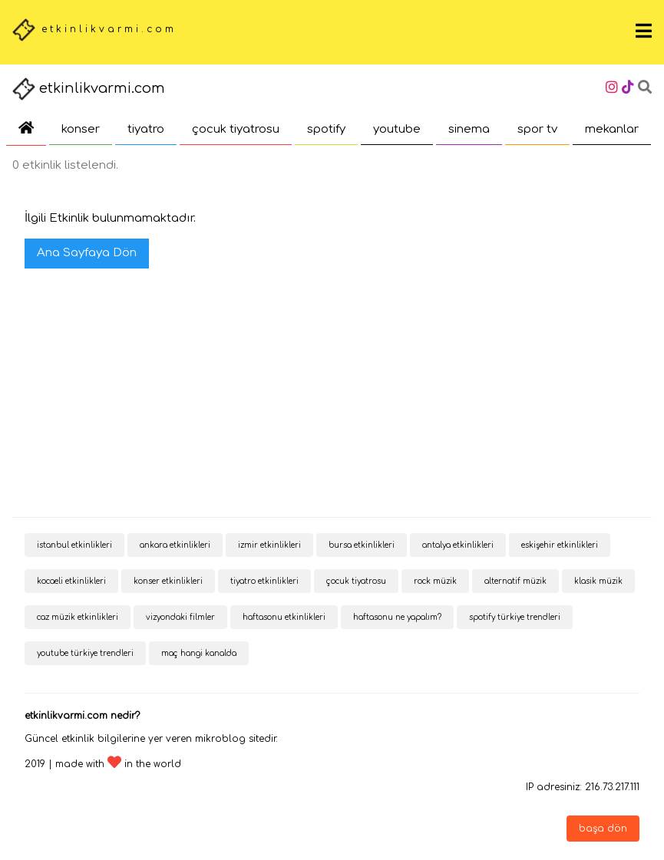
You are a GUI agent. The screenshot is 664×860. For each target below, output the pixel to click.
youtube (397, 129)
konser (80, 129)
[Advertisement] (332, 394)
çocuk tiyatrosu (235, 129)
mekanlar (612, 129)
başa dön (603, 828)
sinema (469, 129)
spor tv (537, 129)
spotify (326, 129)
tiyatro (145, 129)
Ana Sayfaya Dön (87, 252)
